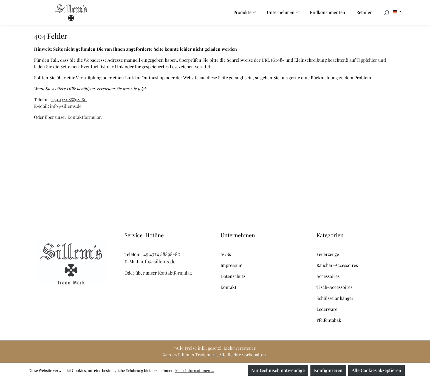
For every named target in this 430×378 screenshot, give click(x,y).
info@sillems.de (65, 106)
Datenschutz (232, 276)
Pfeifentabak (328, 320)
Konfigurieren (328, 370)
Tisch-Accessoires (334, 287)
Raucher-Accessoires (337, 265)
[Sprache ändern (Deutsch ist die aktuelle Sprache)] (397, 11)
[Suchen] (386, 12)
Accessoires (328, 276)
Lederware (326, 309)
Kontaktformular (84, 117)
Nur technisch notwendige (278, 370)
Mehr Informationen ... (194, 370)
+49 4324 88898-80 (69, 99)
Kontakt (228, 287)
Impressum (231, 265)
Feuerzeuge (327, 254)
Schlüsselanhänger (334, 298)
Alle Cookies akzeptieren (376, 370)
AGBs (225, 254)
